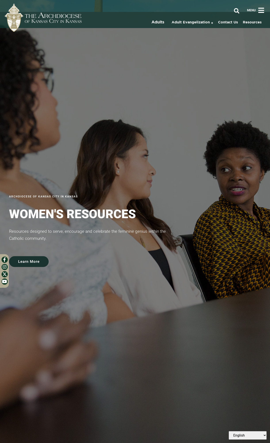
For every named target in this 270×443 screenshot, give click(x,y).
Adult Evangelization (191, 22)
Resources (252, 22)
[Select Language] (248, 435)
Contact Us (228, 22)
